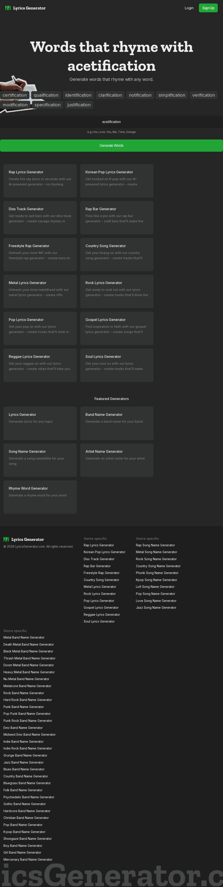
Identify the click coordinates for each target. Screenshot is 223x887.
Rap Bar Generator (97, 566)
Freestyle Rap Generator (102, 573)
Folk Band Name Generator (23, 790)
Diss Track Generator (99, 559)
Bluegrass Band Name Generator (27, 783)
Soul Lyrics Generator (99, 621)
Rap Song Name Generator (155, 545)
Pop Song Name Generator (155, 594)
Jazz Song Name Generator (156, 607)
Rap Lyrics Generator (99, 545)
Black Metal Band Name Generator (28, 651)
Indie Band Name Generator (24, 741)
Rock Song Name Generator (156, 559)
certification (15, 95)
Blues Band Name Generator (24, 769)
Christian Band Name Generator (26, 818)
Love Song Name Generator (156, 601)
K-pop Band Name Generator (24, 832)
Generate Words (111, 145)
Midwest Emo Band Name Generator (30, 734)
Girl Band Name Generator (22, 852)
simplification (172, 95)
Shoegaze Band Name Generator (28, 838)
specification (48, 104)
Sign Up (208, 8)
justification (79, 104)
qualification (46, 95)
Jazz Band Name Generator (24, 762)
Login (189, 8)
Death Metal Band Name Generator (29, 644)
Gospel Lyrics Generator (101, 607)
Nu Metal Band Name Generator (26, 679)
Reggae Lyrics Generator (102, 614)
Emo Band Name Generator (23, 728)
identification (78, 95)
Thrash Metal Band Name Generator (29, 658)
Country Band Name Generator (26, 776)
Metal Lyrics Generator (100, 586)
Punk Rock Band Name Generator (28, 720)
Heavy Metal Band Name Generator (29, 672)
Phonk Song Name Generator (157, 573)
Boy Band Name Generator (23, 845)
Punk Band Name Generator (24, 707)
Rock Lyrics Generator (100, 594)
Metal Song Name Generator (156, 552)
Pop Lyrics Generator (99, 601)
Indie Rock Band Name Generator (28, 748)
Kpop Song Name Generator (156, 580)
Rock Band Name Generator (24, 693)
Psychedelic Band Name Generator (29, 797)
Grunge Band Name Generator (25, 755)
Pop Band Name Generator (23, 825)
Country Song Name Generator (158, 566)
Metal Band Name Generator (24, 637)
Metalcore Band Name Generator (27, 686)
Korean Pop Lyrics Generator (104, 552)
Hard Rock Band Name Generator (28, 700)
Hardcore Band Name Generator (27, 811)
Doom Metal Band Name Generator (29, 665)
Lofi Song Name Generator (155, 586)
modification (15, 104)
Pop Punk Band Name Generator (27, 713)
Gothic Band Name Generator (25, 804)
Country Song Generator (101, 580)
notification (140, 95)
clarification (110, 95)
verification (203, 95)
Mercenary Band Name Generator (28, 859)
